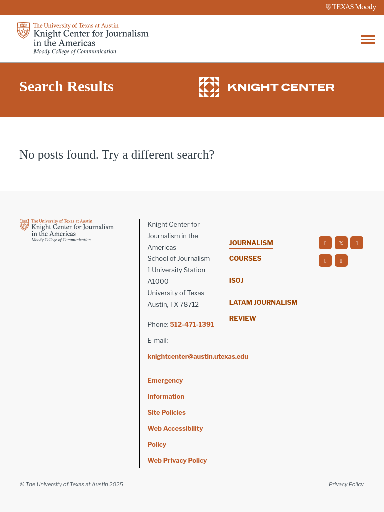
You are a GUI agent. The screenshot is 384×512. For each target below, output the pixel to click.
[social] (325, 242)
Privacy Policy (346, 484)
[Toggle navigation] (368, 38)
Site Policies (167, 412)
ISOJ (237, 280)
